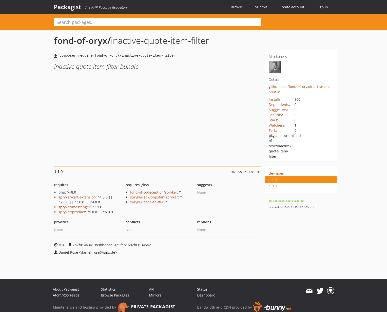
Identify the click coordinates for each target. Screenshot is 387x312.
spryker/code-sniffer (146, 202)
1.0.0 (273, 186)
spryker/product (71, 212)
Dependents (279, 104)
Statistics (108, 289)
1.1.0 (273, 179)
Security (275, 115)
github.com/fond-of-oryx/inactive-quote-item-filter (310, 86)
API (151, 289)
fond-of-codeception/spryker (153, 192)
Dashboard (206, 295)
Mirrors (155, 295)
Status (202, 289)
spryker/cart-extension (77, 197)
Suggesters (278, 109)
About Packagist (66, 289)
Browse (237, 7)
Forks (273, 130)
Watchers (276, 125)
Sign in (322, 7)
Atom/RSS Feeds (66, 295)
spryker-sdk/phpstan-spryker (154, 197)
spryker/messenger (74, 207)
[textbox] (157, 22)
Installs (275, 99)
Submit (261, 7)
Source (274, 91)
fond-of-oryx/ (82, 40)
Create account (291, 7)
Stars (273, 120)
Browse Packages (115, 295)
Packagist (67, 7)
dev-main (276, 173)
